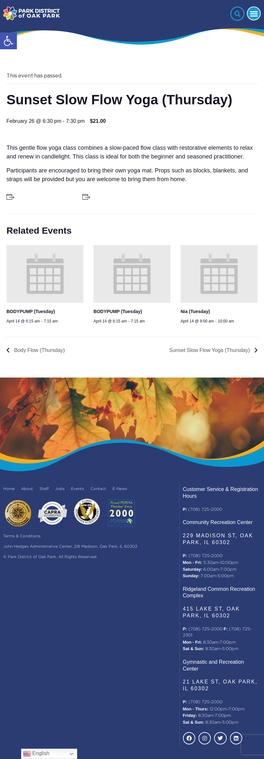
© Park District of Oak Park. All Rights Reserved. (50, 557)
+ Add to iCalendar (111, 196)
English (36, 754)
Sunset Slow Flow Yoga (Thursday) (210, 350)
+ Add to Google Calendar (43, 196)
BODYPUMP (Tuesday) (30, 311)
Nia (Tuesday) (195, 311)
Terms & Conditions (22, 536)
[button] (8, 40)
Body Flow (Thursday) (39, 350)
